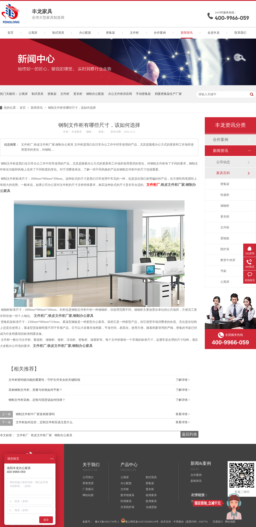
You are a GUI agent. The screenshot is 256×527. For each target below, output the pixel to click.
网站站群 (88, 495)
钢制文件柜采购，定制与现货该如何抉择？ (37, 399)
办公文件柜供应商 (120, 93)
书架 (223, 271)
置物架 (224, 238)
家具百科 (223, 173)
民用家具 (126, 501)
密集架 (110, 32)
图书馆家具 (127, 495)
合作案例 (160, 32)
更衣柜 (77, 93)
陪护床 (224, 249)
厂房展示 (88, 489)
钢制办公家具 (63, 435)
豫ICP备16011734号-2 (107, 521)
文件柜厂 (153, 184)
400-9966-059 (232, 18)
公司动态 (223, 162)
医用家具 (151, 501)
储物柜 (224, 205)
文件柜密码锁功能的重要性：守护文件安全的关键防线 (44, 379)
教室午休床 (227, 260)
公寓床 (32, 32)
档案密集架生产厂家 (168, 93)
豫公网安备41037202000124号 (140, 520)
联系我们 (240, 32)
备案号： (88, 521)
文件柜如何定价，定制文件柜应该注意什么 (44, 422)
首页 (10, 32)
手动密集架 (143, 93)
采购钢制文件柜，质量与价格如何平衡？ (35, 389)
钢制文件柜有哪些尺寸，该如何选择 (72, 107)
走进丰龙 (214, 32)
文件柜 (134, 32)
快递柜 (224, 194)
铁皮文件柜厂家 (41, 435)
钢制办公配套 (95, 93)
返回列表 (189, 434)
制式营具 (58, 32)
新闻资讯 (187, 32)
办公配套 (85, 32)
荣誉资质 (88, 483)
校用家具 (151, 495)
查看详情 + (183, 414)
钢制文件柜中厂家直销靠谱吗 (35, 414)
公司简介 (88, 477)
